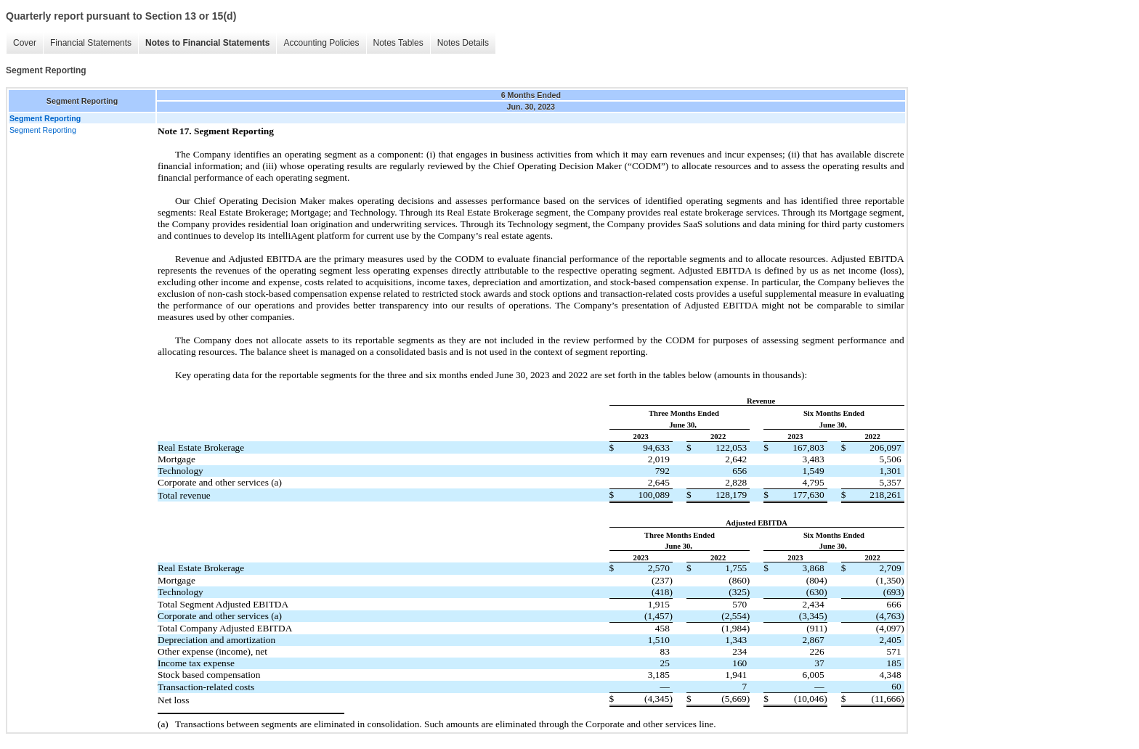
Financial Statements (90, 43)
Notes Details (463, 43)
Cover (24, 43)
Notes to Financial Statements (207, 43)
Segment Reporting (42, 130)
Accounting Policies (321, 43)
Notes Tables (398, 43)
